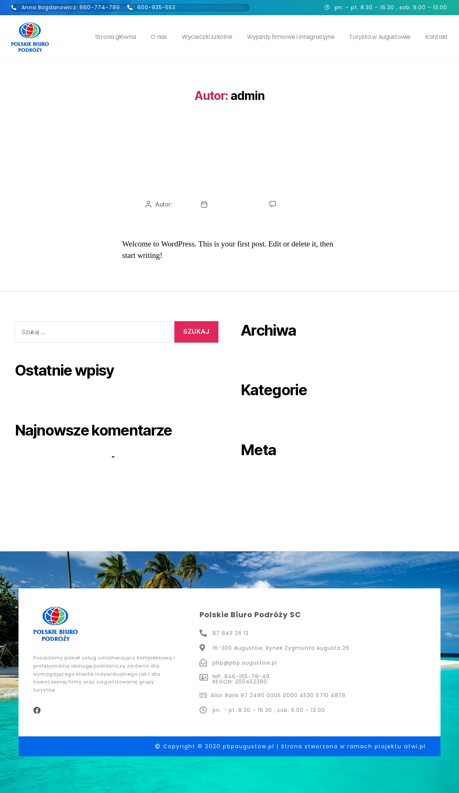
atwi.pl (415, 746)
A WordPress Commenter (62, 456)
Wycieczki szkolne (207, 37)
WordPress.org (269, 513)
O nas (159, 37)
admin (181, 204)
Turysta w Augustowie (380, 37)
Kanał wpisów (266, 488)
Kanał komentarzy (273, 501)
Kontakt (436, 37)
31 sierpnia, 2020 (234, 204)
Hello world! (229, 175)
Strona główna (115, 37)
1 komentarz (297, 204)
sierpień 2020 (266, 356)
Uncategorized (229, 146)
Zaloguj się (261, 475)
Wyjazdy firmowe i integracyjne (290, 37)
